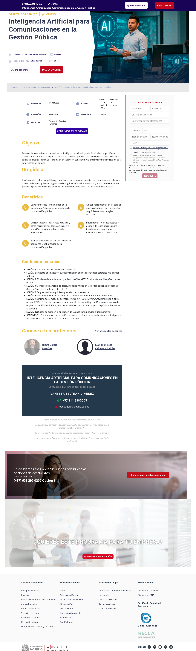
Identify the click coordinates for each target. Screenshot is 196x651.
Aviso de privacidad (108, 599)
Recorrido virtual (29, 622)
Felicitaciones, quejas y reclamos (37, 626)
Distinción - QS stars (148, 590)
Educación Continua (17, 87)
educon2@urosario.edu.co (72, 406)
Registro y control (30, 608)
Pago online (51, 70)
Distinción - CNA (146, 595)
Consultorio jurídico (31, 617)
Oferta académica (69, 595)
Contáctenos (66, 622)
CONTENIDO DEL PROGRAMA (72, 131)
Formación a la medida (71, 599)
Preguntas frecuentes (71, 613)
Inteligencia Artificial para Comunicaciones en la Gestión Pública (86, 87)
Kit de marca (66, 617)
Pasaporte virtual (30, 590)
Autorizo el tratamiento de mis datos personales (150, 148)
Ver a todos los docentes (108, 330)
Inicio (62, 590)
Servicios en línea (30, 613)
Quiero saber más (20, 69)
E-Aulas (25, 595)
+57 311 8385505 (72, 400)
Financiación (66, 604)
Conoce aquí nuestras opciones (148, 474)
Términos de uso (107, 604)
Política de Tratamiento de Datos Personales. (149, 151)
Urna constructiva (108, 608)
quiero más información (98, 556)
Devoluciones (67, 608)
